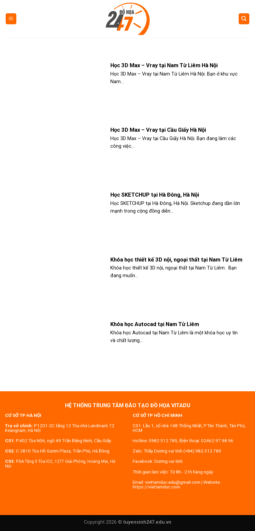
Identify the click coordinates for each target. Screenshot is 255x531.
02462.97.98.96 (217, 440)
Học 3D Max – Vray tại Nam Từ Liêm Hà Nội (164, 65)
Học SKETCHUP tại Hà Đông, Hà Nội (154, 195)
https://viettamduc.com (156, 486)
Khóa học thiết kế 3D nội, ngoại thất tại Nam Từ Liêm (176, 260)
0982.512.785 (163, 440)
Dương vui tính (168, 461)
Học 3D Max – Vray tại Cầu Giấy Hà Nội (158, 130)
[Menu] (11, 18)
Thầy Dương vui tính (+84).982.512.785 (182, 450)
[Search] (244, 18)
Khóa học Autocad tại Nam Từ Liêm (154, 324)
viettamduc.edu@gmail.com (172, 482)
